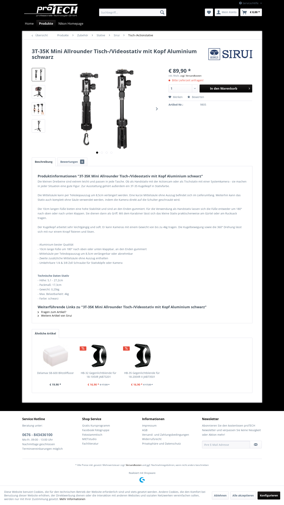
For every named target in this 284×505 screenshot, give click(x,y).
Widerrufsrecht (151, 439)
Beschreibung (44, 162)
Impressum (149, 425)
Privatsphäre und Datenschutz (161, 443)
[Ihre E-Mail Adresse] (226, 444)
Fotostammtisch (92, 434)
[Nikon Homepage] (71, 23)
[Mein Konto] (227, 12)
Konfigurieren (269, 495)
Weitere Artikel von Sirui (55, 315)
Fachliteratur (90, 443)
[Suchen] (162, 12)
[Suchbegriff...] (132, 12)
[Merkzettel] (209, 12)
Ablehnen (220, 495)
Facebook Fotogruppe (95, 430)
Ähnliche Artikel (45, 333)
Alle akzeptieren (243, 495)
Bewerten (195, 97)
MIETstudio (89, 439)
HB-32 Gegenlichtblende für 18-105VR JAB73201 (98, 375)
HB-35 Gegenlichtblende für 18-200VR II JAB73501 (142, 375)
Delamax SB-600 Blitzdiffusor (55, 373)
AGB (144, 430)
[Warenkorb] (251, 12)
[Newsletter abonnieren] (256, 444)
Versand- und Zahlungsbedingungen (165, 434)
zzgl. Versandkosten (190, 75)
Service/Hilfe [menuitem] (249, 3)
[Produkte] (46, 23)
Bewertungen (72, 162)
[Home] (29, 23)
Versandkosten (134, 465)
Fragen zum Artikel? (52, 312)
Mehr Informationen (72, 499)
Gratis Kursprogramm (96, 425)
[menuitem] (132, 12)
